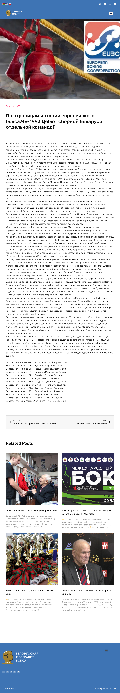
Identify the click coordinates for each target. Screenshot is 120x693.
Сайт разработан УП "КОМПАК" (105, 689)
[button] (111, 13)
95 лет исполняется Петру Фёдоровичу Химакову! (31, 510)
